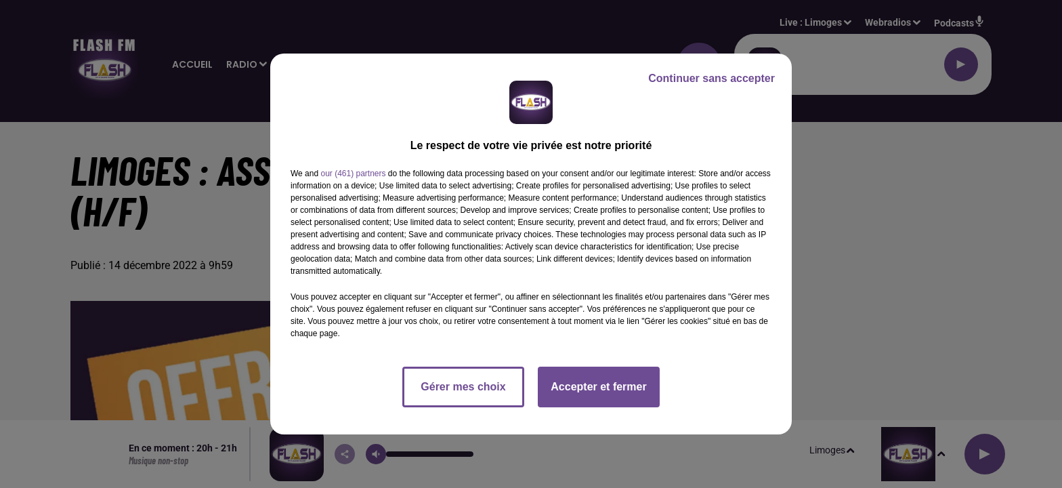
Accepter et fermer (598, 386)
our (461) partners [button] (352, 173)
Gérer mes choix (463, 386)
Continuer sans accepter (711, 78)
